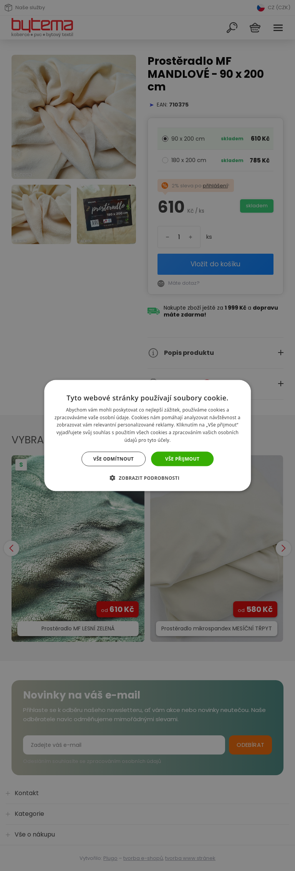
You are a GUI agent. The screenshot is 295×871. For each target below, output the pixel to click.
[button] (148, 478)
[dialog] (147, 435)
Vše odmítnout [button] (113, 458)
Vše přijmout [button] (182, 458)
